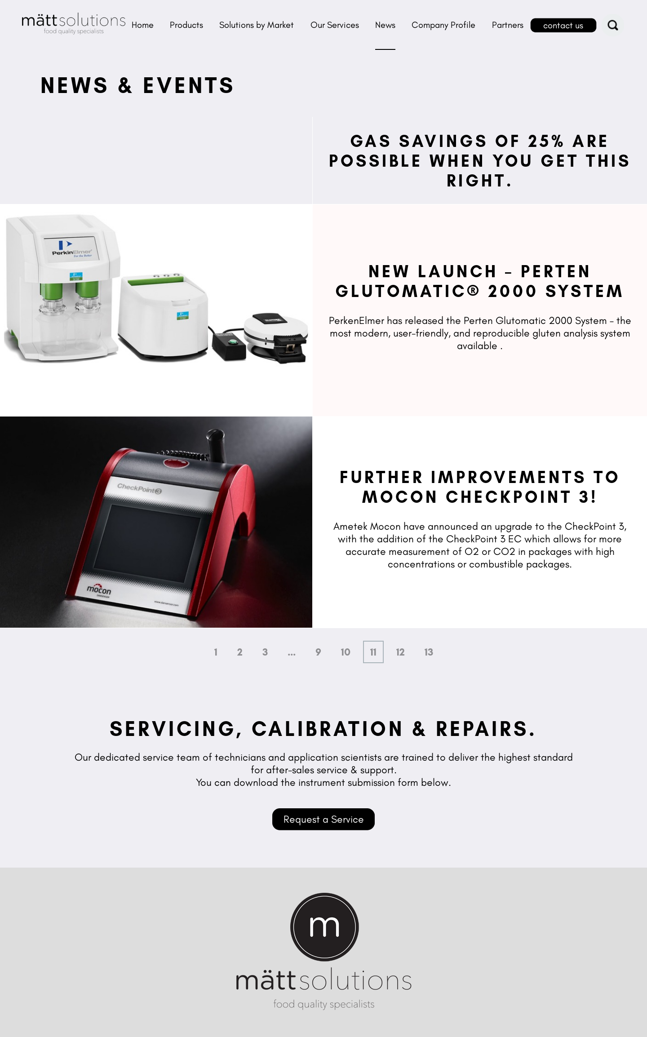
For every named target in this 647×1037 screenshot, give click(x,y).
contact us (563, 25)
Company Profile (443, 24)
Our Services (334, 24)
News (385, 24)
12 (400, 652)
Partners (507, 24)
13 (429, 652)
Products (186, 24)
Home (143, 24)
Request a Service (324, 819)
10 (345, 652)
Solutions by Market (256, 24)
